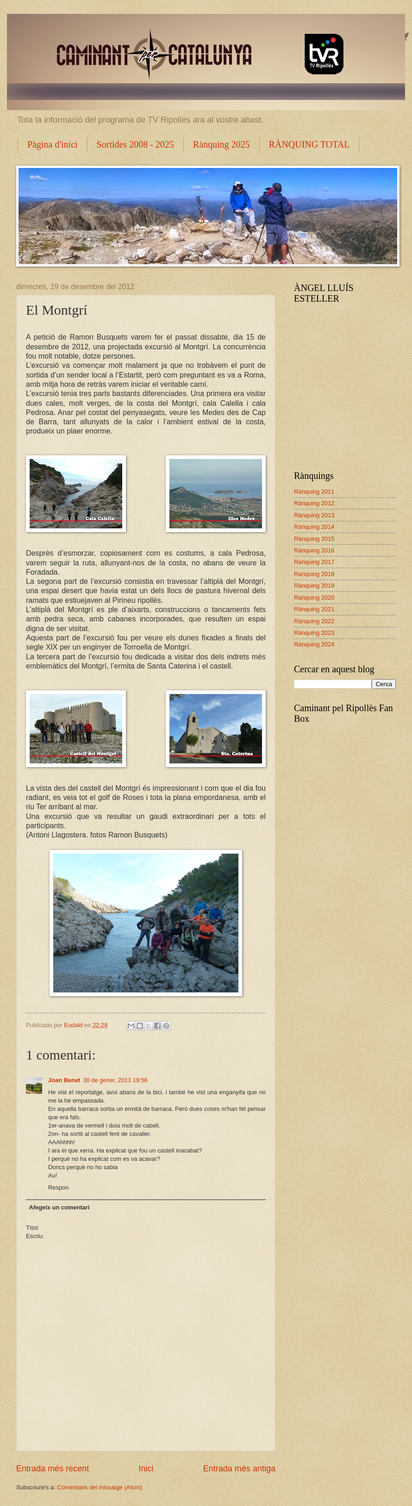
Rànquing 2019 (314, 585)
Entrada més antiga (239, 1468)
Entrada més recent (52, 1468)
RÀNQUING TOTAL (309, 144)
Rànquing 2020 (314, 597)
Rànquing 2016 (314, 550)
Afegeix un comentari (59, 1207)
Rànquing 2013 (314, 515)
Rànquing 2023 (314, 632)
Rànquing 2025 (221, 144)
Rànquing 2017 (314, 561)
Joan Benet (64, 1080)
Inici (145, 1468)
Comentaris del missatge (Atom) (99, 1487)
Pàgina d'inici (52, 144)
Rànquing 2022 (314, 621)
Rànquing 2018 (314, 573)
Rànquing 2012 (314, 503)
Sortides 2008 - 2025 (135, 144)
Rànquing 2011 (314, 491)
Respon (58, 1187)
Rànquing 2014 (314, 526)
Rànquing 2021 (314, 609)
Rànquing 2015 (314, 538)
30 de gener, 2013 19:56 (115, 1080)
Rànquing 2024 (314, 644)
